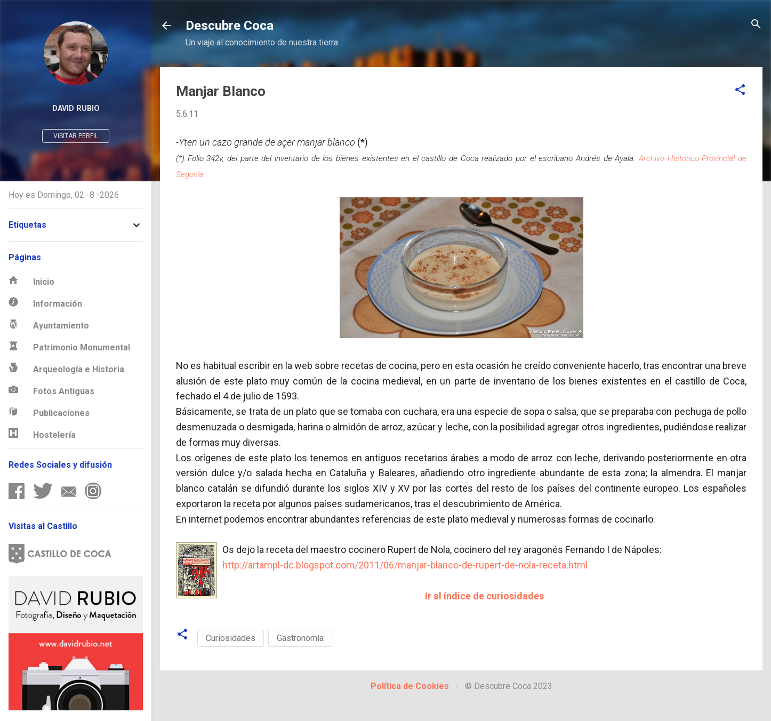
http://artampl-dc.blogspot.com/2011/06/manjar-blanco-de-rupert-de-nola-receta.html (405, 565)
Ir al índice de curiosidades (484, 596)
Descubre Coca (230, 25)
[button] (740, 90)
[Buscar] (756, 25)
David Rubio (76, 108)
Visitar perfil (75, 136)
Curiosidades (230, 638)
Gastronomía (300, 638)
